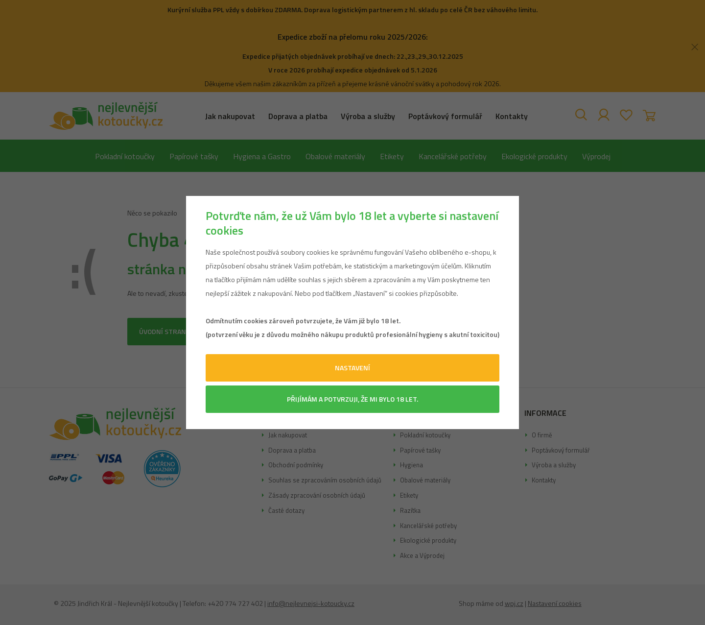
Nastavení (352, 367)
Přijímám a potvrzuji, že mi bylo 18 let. (352, 399)
